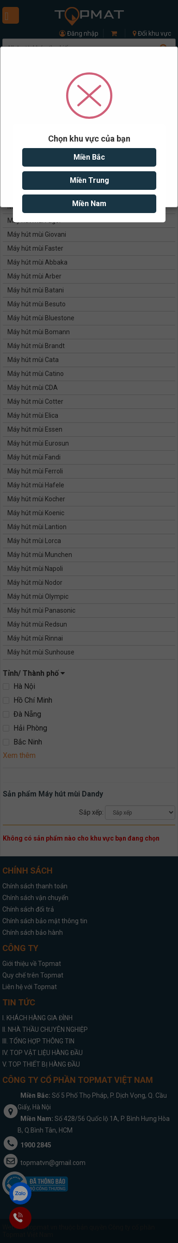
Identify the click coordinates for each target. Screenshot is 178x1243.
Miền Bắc (89, 157)
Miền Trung (89, 180)
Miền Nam (89, 203)
